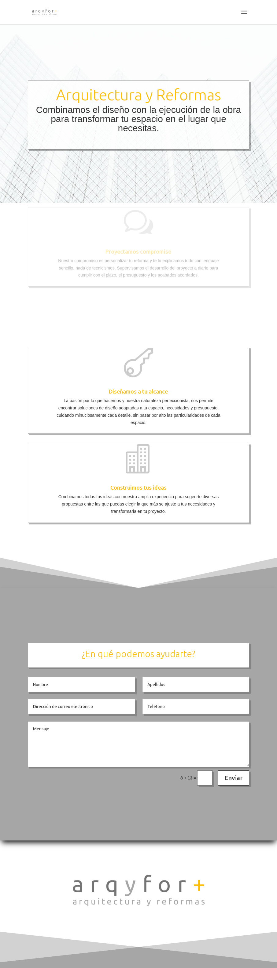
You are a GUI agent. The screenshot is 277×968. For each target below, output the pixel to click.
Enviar (233, 777)
